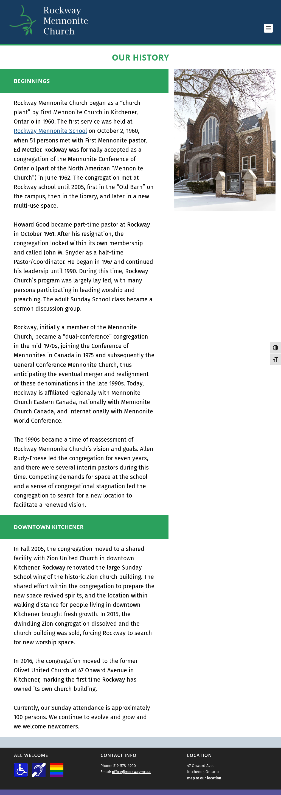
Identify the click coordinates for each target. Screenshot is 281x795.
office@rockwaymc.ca (131, 772)
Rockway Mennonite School (50, 131)
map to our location (204, 778)
